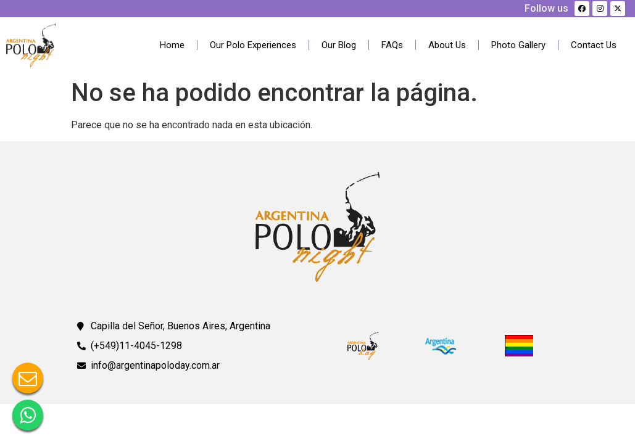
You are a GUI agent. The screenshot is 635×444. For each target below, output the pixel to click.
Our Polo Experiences (253, 45)
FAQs (392, 45)
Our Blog (339, 45)
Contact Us (593, 45)
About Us (447, 45)
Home (172, 45)
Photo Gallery (518, 45)
